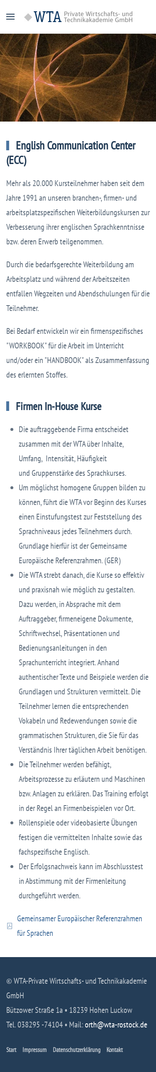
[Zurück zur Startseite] (78, 16)
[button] (10, 16)
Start (11, 1050)
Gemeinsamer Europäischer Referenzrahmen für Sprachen (74, 925)
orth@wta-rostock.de (116, 1024)
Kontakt (114, 1050)
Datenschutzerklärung (76, 1050)
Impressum (34, 1050)
